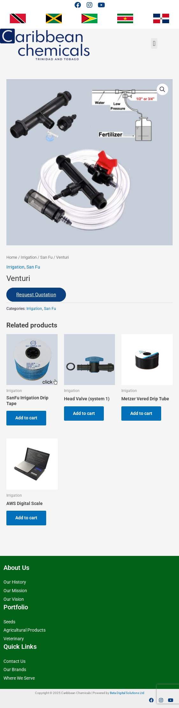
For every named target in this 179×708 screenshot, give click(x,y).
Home (11, 257)
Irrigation (29, 257)
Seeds (9, 621)
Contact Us (14, 661)
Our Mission (15, 590)
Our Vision (14, 599)
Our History (15, 582)
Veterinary (14, 638)
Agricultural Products (25, 630)
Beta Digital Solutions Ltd (127, 693)
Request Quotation (36, 295)
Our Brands (15, 669)
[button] (154, 43)
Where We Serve (19, 678)
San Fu (46, 257)
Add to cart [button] (26, 417)
